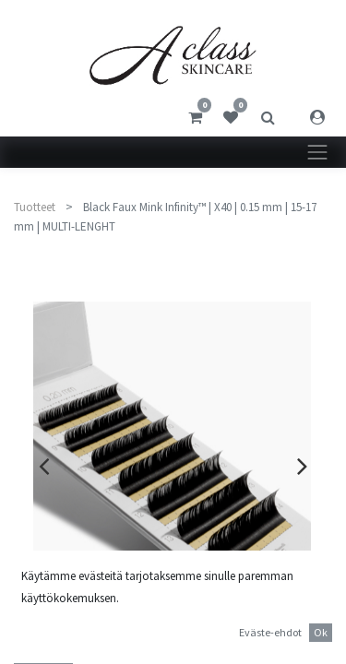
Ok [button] (321, 632)
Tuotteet (34, 207)
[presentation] (44, 465)
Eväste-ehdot (270, 632)
